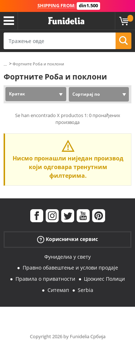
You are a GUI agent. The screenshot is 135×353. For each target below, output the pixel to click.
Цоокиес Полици (104, 278)
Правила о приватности (45, 278)
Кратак (17, 94)
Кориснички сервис (67, 239)
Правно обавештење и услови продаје (70, 267)
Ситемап (58, 290)
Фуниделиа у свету (67, 256)
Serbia (85, 290)
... (5, 64)
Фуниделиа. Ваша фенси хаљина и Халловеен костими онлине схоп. (66, 21)
